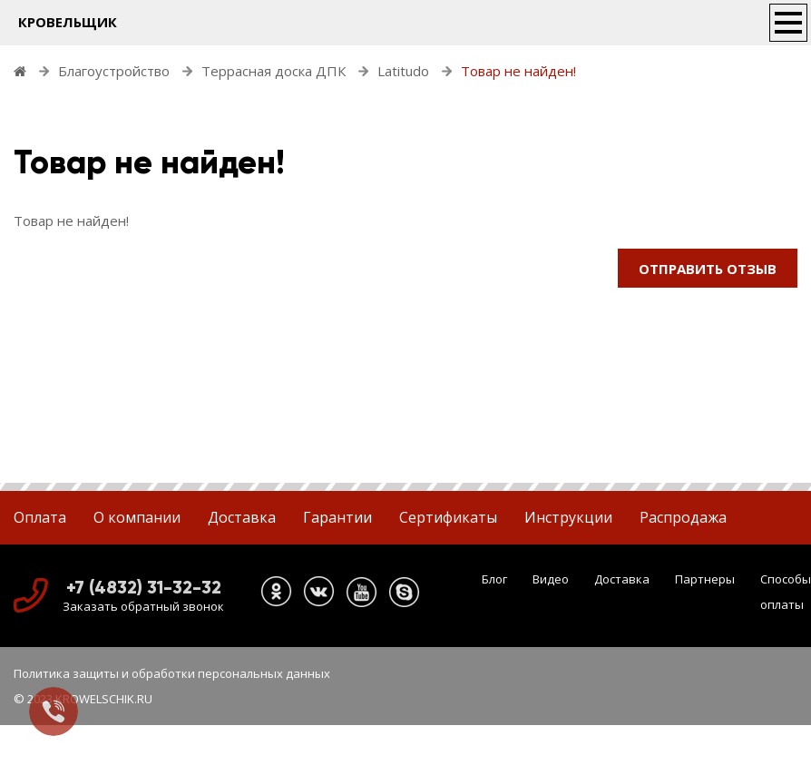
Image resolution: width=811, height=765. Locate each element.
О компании (137, 517)
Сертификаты (448, 517)
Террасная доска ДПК (273, 71)
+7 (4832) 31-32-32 (143, 587)
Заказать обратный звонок (143, 606)
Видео (551, 579)
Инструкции (568, 517)
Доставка (242, 517)
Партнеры (705, 579)
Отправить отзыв (708, 269)
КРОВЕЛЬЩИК (67, 22)
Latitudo (403, 71)
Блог (494, 579)
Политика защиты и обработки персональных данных (172, 673)
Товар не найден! (518, 71)
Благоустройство (114, 71)
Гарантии (337, 517)
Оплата (40, 517)
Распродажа (683, 517)
